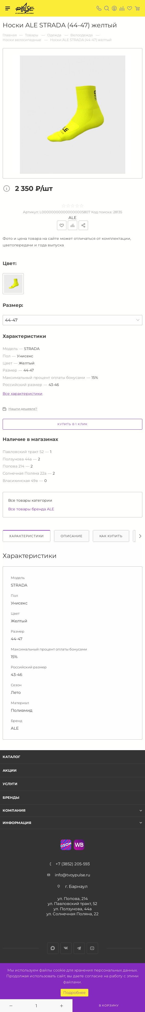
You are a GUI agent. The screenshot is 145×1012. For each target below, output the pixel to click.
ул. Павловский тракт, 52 (72, 903)
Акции (10, 770)
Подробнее (74, 992)
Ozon (66, 845)
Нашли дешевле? (22, 409)
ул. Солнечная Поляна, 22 (72, 913)
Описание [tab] (71, 536)
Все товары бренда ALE (31, 509)
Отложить (61, 225)
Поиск (106, 8)
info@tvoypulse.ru (72, 874)
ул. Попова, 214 (72, 898)
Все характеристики (22, 393)
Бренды (11, 797)
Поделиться (83, 225)
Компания (14, 810)
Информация (17, 823)
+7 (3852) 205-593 (73, 863)
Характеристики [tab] (26, 536)
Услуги (10, 784)
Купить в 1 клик (72, 424)
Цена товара (8, 189)
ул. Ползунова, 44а (73, 908)
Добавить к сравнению (72, 225)
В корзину (109, 1005)
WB (79, 845)
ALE (72, 217)
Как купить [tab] (111, 536)
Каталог (11, 757)
